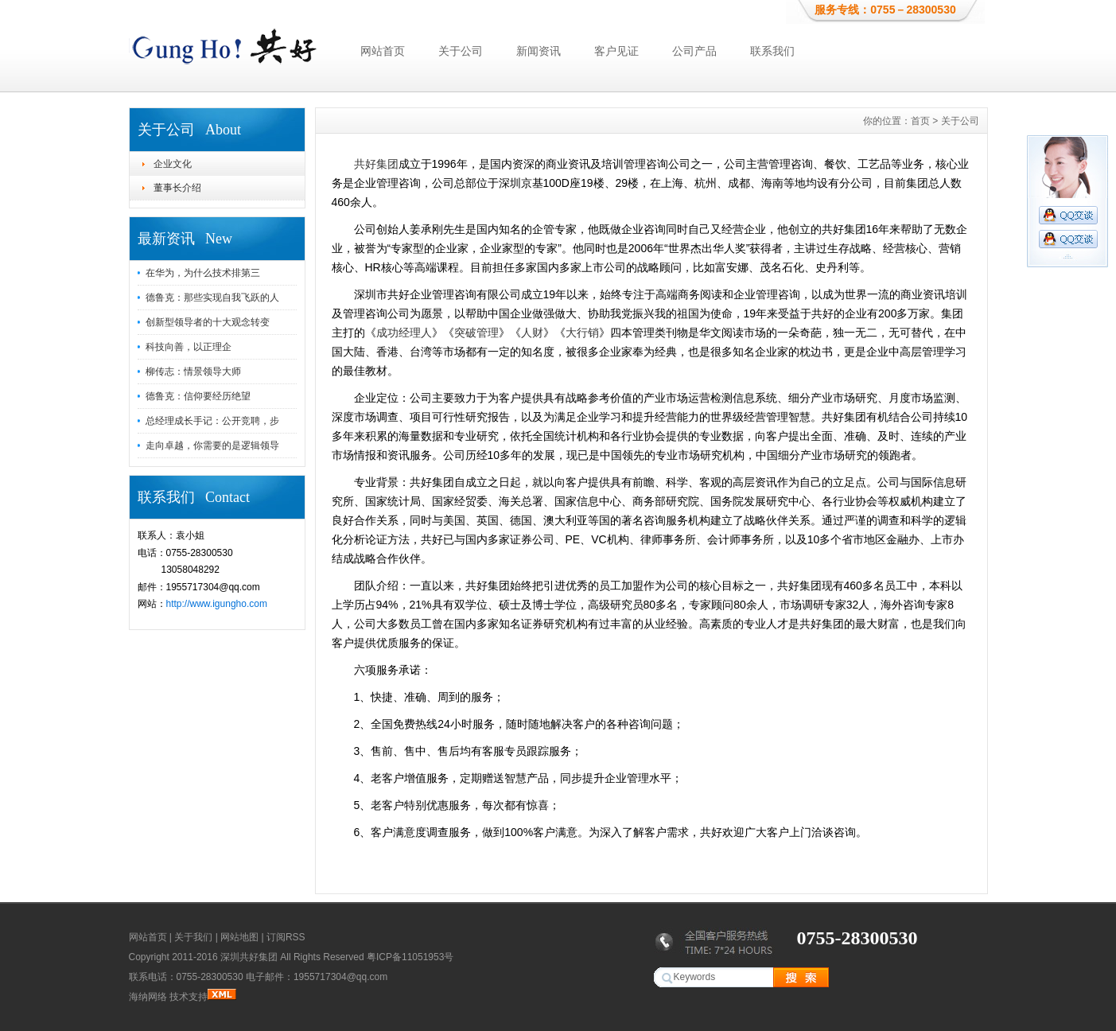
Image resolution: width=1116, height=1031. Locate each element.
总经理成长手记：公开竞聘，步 (212, 420)
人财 (532, 332)
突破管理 (476, 332)
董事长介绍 (177, 187)
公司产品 (694, 51)
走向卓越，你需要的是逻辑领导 (212, 445)
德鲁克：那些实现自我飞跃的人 (212, 297)
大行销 (582, 332)
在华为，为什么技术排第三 (203, 272)
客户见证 (616, 51)
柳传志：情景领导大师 (193, 371)
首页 (920, 120)
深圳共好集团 (249, 957)
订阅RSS (285, 937)
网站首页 (382, 51)
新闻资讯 (538, 51)
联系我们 (772, 51)
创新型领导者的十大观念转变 (208, 322)
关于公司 (460, 51)
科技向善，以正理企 (188, 346)
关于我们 (193, 937)
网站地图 (239, 937)
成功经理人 (404, 332)
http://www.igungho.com (216, 603)
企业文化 (173, 163)
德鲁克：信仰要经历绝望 (198, 396)
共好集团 (376, 164)
